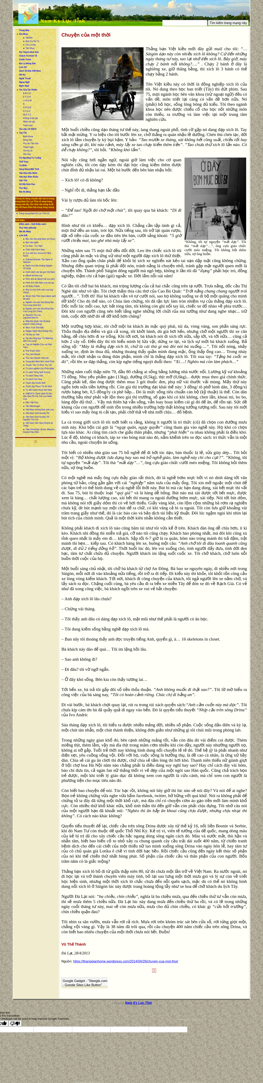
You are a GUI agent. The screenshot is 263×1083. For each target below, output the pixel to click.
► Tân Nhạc (29, 48)
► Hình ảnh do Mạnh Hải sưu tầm (39, 279)
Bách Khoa (28, 136)
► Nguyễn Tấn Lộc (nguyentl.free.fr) (32, 316)
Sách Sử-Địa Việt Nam (30, 71)
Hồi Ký (22, 75)
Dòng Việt (27, 140)
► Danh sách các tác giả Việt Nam (39, 272)
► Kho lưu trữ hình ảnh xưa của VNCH (38, 291)
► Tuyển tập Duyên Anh (34, 383)
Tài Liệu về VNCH (27, 129)
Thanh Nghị (28, 147)
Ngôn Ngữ (24, 86)
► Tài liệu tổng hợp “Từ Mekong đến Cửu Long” (38, 339)
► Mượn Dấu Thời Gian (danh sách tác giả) (39, 297)
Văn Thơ (23, 180)
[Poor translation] (15, 1023)
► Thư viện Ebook (31, 354)
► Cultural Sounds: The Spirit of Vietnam (37, 260)
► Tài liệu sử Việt (31, 334)
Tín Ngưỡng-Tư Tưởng (30, 158)
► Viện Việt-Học (30, 402)
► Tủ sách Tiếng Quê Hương (36, 372)
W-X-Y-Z (27, 115)
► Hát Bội (27, 38)
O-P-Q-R (27, 107)
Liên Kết (23, 235)
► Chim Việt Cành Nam (34, 249)
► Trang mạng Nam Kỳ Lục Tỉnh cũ (32, 213)
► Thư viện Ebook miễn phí (36, 358)
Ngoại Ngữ (24, 82)
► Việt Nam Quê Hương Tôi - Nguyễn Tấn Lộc (36, 418)
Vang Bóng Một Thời (29, 169)
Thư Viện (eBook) (27, 228)
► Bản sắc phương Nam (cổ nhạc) (39, 239)
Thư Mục (23, 188)
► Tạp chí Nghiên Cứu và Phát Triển (37, 345)
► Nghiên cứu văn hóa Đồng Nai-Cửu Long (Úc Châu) (38, 310)
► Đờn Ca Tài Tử (31, 41)
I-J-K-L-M (27, 100)
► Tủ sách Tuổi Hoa (32, 379)
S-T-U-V (26, 111)
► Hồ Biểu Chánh (31, 286)
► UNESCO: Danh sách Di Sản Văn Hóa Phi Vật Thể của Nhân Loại (37, 396)
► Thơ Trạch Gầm (31, 351)
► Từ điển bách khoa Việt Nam (37, 390)
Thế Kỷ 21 (27, 151)
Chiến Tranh (25, 59)
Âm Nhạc (23, 34)
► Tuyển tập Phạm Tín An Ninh (37, 386)
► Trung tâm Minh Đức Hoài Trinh (38, 361)
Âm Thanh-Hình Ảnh (29, 52)
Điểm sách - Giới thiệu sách (32, 224)
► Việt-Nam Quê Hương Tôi (36, 413)
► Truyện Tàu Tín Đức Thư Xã (37, 365)
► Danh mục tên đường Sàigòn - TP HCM (38, 267)
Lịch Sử (23, 67)
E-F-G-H (27, 97)
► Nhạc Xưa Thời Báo (33, 327)
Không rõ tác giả (30, 118)
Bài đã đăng (25, 192)
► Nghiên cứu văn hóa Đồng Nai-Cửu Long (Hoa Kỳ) (38, 303)
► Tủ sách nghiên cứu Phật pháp (38, 368)
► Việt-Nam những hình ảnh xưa (38, 410)
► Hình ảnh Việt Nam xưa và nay (38, 283)
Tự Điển (23, 165)
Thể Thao (23, 162)
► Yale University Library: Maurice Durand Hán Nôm (38, 430)
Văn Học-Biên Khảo (28, 177)
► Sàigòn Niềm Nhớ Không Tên (37, 331)
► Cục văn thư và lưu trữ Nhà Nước (37, 254)
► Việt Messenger (31, 406)
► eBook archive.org (32, 275)
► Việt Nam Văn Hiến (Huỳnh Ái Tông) (38, 424)
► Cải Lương (29, 45)
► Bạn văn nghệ (30, 242)
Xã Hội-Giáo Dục (27, 184)
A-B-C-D (27, 93)
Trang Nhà (24, 30)
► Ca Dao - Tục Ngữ (33, 246)
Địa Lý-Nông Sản (27, 63)
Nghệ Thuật (25, 78)
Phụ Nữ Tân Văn (31, 143)
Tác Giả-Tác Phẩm (28, 90)
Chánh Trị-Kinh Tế (28, 56)
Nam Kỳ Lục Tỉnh (62, 20)
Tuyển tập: (28, 125)
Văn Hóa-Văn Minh (28, 173)
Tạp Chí (23, 133)
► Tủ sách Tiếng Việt (33, 376)
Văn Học (27, 154)
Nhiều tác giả (29, 122)
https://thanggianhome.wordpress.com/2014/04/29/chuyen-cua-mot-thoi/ (125, 961)
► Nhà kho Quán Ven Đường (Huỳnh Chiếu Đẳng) (36, 322)
